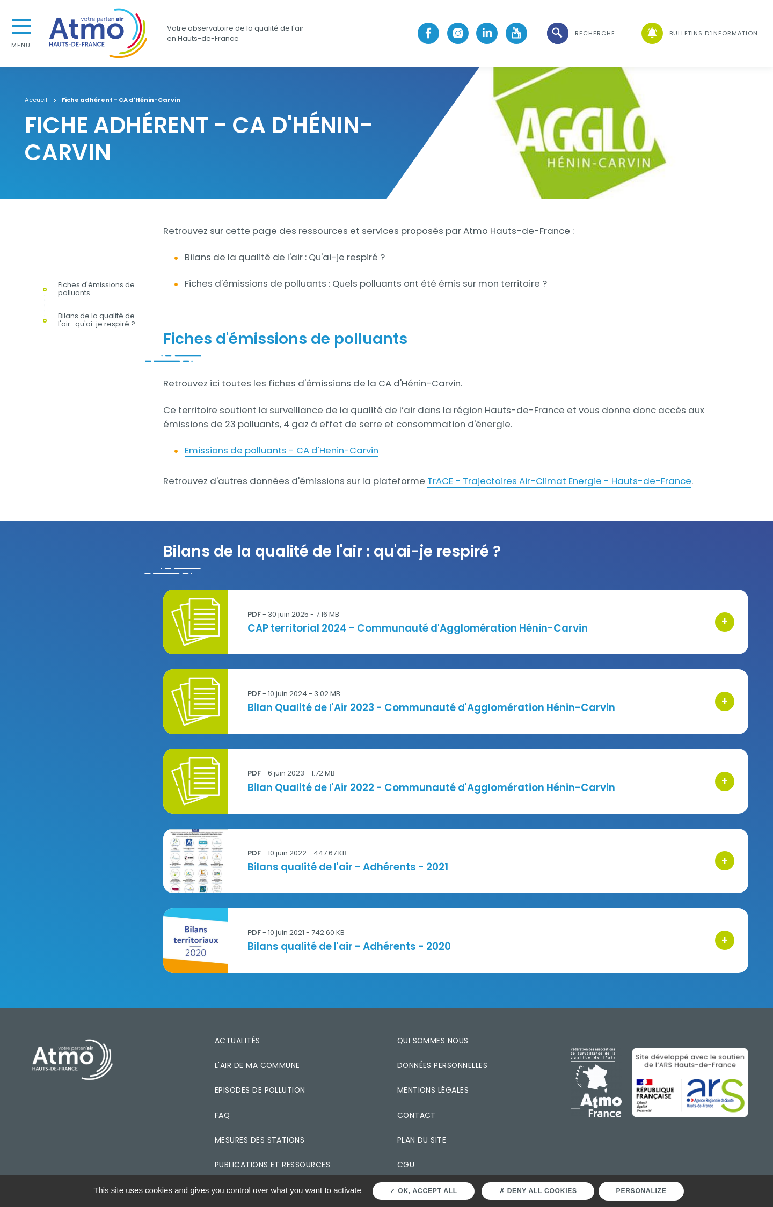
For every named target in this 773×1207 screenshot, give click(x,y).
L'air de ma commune (257, 1065)
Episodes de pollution (260, 1090)
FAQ (222, 1115)
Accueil (36, 100)
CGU (405, 1164)
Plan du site (422, 1140)
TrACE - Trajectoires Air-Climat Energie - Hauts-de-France (559, 480)
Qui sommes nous (433, 1040)
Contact (416, 1115)
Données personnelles (442, 1065)
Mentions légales (433, 1090)
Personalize (641, 1191)
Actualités (237, 1040)
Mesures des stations (259, 1140)
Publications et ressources (272, 1164)
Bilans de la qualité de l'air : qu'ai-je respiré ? (96, 320)
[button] (580, 33)
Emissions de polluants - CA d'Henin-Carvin (281, 450)
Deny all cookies (538, 1191)
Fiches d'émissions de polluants (96, 289)
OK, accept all (423, 1191)
